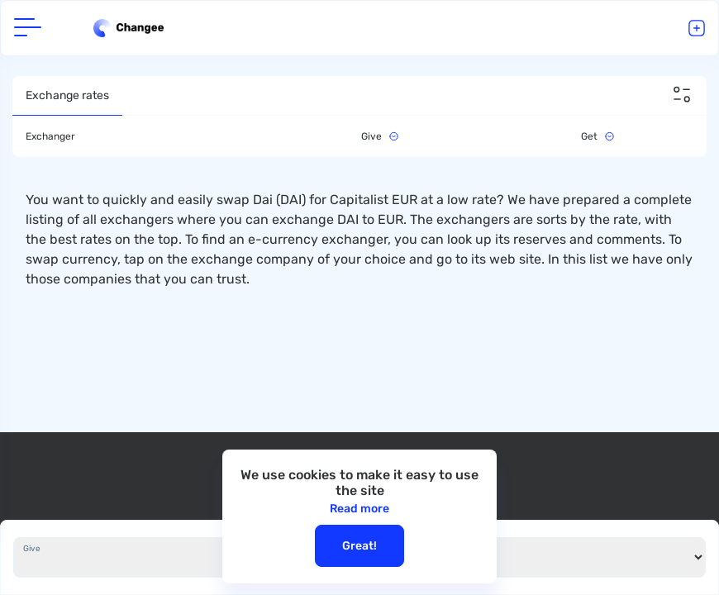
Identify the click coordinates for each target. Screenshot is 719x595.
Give (31, 549)
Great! (359, 546)
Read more (359, 509)
